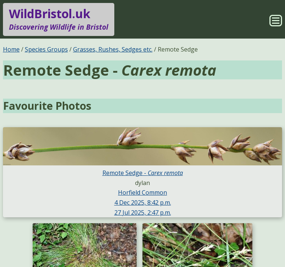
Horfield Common (142, 192)
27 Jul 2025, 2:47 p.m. (142, 212)
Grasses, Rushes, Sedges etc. (113, 49)
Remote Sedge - (142, 173)
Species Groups (46, 49)
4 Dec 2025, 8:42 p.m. (142, 202)
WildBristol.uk (58, 19)
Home (11, 49)
